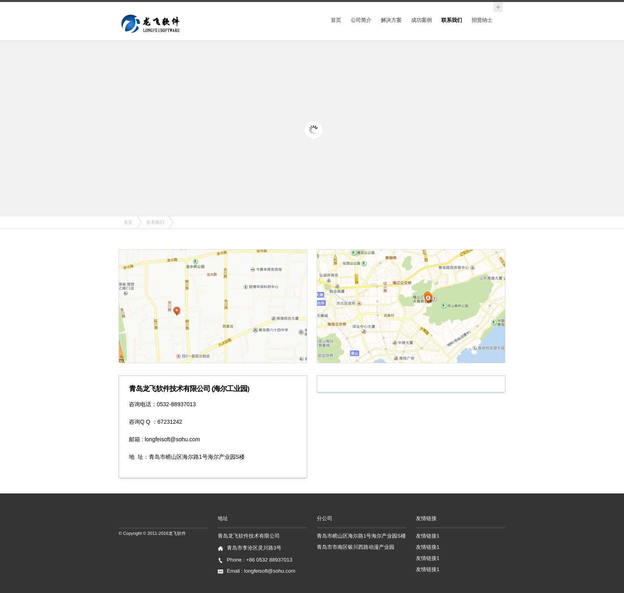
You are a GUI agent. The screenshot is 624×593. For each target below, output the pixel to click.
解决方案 (391, 20)
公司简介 (361, 20)
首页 (336, 20)
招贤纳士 (482, 20)
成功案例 (421, 20)
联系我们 (451, 20)
